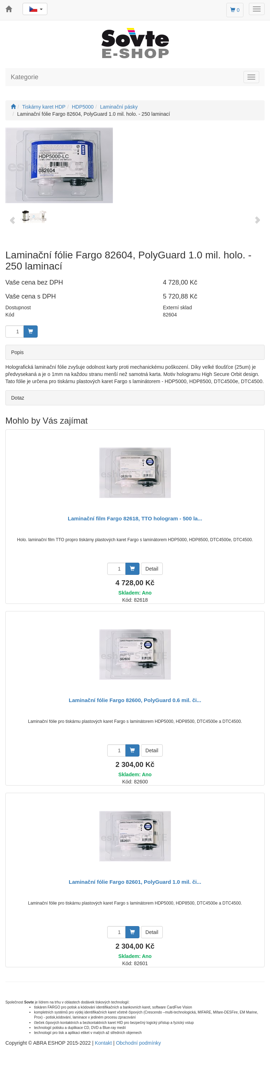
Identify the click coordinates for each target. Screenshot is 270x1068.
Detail (152, 569)
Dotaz (17, 398)
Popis (17, 352)
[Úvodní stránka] (13, 107)
